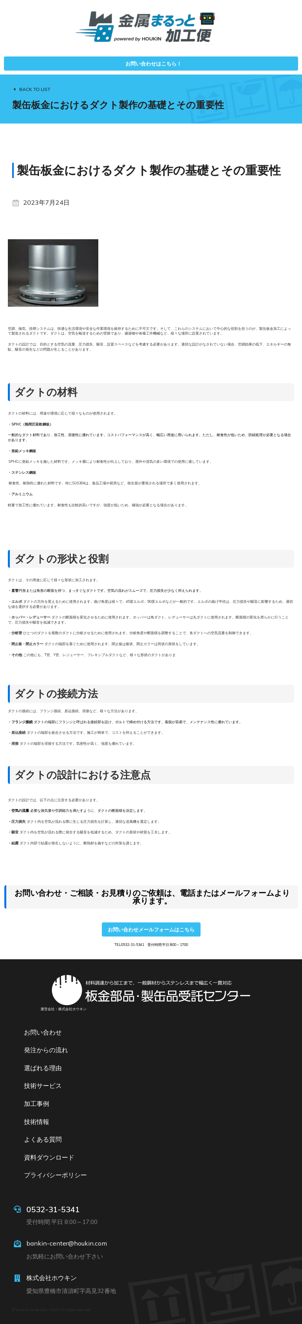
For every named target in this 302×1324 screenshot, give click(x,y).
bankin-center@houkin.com (66, 1243)
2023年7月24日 (46, 202)
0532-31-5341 (53, 1209)
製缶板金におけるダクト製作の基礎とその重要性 (118, 105)
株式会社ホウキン (51, 1278)
